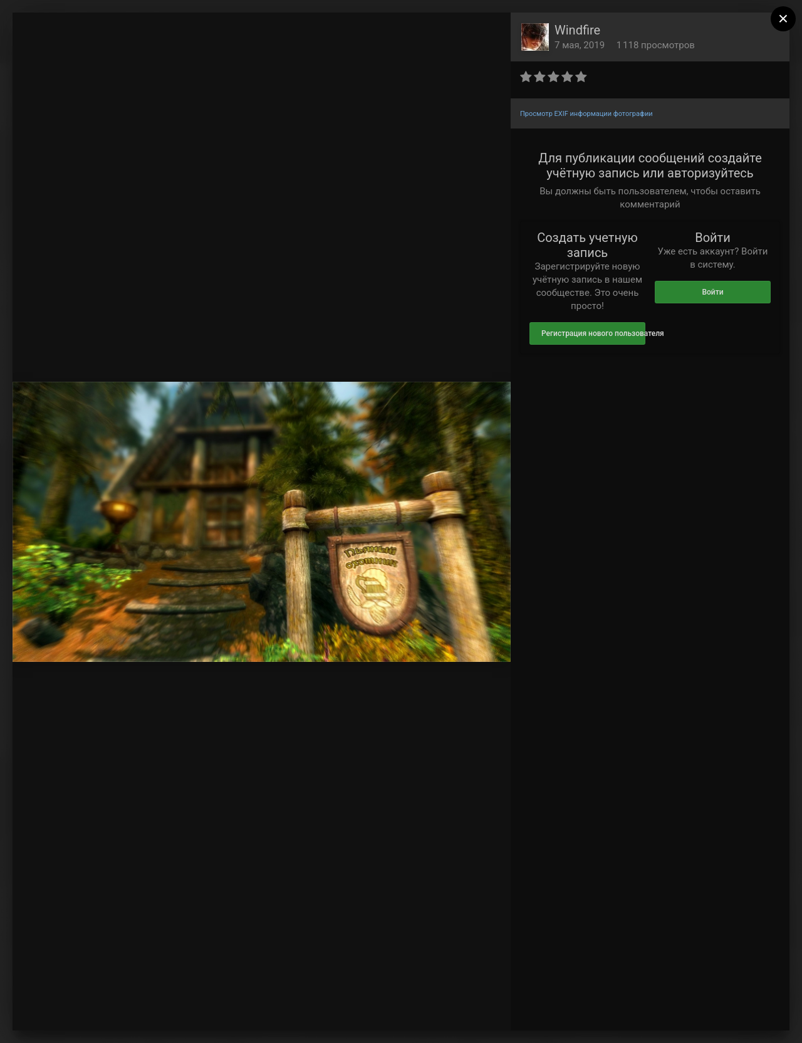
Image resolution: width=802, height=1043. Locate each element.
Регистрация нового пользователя (593, 333)
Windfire (577, 30)
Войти (712, 292)
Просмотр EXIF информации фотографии (586, 114)
